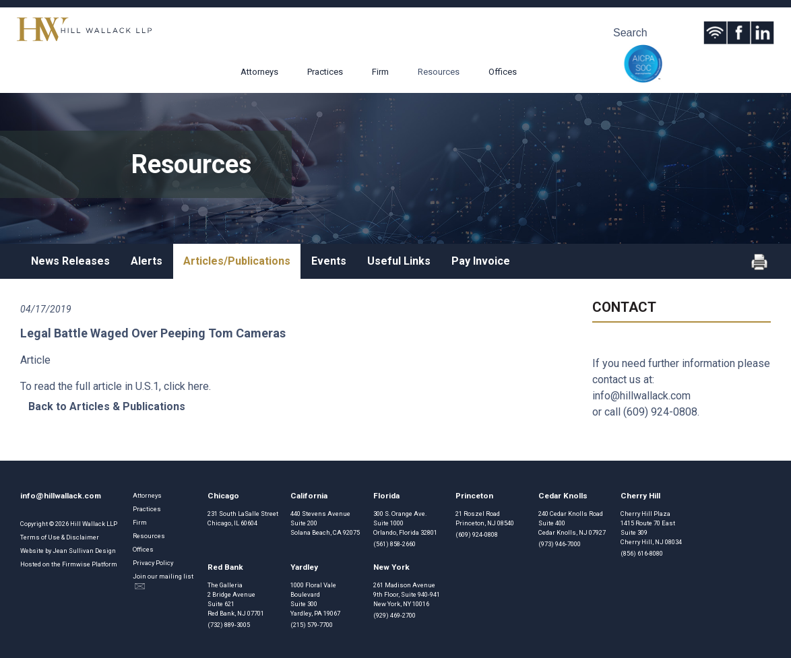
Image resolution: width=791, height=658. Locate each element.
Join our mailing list (163, 581)
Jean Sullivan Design (84, 550)
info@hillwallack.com (641, 395)
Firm (380, 72)
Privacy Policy (153, 562)
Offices (502, 72)
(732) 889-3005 (229, 624)
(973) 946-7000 (559, 544)
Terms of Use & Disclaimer (59, 537)
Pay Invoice (480, 261)
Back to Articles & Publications (106, 406)
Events (328, 261)
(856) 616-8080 (642, 553)
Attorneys (259, 72)
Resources (439, 72)
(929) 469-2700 (394, 615)
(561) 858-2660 (394, 544)
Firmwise (76, 564)
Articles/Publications (236, 261)
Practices (325, 72)
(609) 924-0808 (660, 411)
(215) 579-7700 (311, 624)
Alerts (146, 261)
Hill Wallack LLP (93, 523)
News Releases (70, 261)
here (198, 386)
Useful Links (399, 261)
